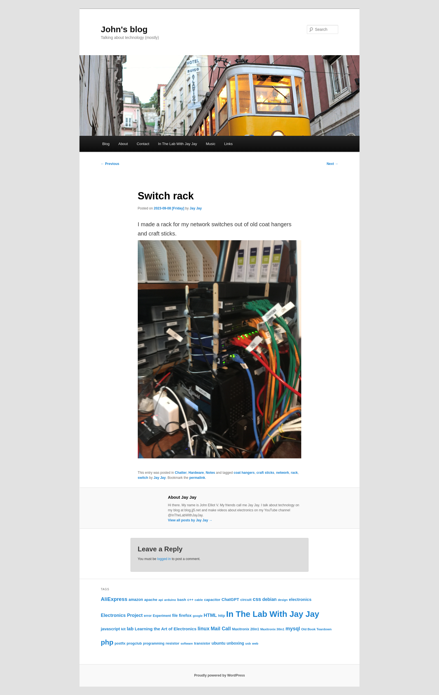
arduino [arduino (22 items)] (170, 599)
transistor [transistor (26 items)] (202, 643)
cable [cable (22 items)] (199, 599)
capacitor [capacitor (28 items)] (212, 600)
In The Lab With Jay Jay (177, 144)
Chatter (181, 473)
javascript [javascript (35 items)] (110, 629)
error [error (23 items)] (148, 616)
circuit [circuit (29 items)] (245, 600)
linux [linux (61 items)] (204, 628)
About (123, 144)
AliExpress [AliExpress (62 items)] (114, 599)
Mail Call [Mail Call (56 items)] (221, 628)
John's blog (124, 29)
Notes (210, 473)
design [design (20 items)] (283, 599)
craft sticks (265, 473)
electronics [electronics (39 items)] (300, 599)
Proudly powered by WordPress (219, 675)
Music (210, 144)
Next (332, 164)
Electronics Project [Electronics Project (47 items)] (122, 615)
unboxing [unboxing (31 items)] (235, 643)
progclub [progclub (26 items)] (134, 643)
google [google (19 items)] (197, 615)
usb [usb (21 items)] (248, 643)
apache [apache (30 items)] (150, 600)
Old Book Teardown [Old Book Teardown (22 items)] (316, 629)
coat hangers (244, 473)
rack (294, 473)
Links (228, 144)
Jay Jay (196, 208)
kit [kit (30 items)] (123, 629)
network (282, 473)
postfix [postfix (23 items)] (120, 643)
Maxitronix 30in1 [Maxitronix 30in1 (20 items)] (272, 629)
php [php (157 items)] (107, 642)
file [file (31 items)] (175, 615)
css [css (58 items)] (257, 599)
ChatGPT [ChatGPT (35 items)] (230, 599)
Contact (143, 144)
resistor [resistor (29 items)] (172, 643)
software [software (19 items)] (187, 643)
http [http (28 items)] (221, 616)
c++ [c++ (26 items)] (190, 600)
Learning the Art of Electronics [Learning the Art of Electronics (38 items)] (165, 628)
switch (143, 478)
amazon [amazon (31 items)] (136, 599)
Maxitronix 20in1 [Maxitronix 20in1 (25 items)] (245, 629)
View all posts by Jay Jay (190, 520)
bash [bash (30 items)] (181, 600)
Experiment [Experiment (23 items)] (162, 616)
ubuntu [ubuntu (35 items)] (218, 643)
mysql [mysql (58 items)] (293, 628)
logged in (164, 559)
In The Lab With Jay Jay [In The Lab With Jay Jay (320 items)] (272, 614)
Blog (105, 144)
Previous (110, 164)
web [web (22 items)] (255, 643)
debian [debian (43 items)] (269, 599)
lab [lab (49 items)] (130, 628)
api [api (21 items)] (160, 599)
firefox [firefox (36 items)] (185, 615)
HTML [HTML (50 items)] (210, 615)
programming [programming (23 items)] (154, 643)
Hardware (196, 473)
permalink (197, 478)
